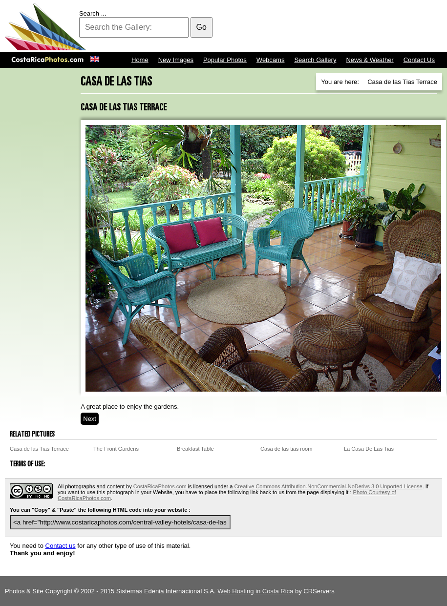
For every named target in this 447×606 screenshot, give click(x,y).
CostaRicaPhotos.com (160, 486)
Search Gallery (315, 59)
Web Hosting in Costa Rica (255, 591)
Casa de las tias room (286, 449)
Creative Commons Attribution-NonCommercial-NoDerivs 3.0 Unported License (328, 486)
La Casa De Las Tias (369, 449)
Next (89, 418)
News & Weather (369, 59)
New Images (175, 59)
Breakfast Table (195, 449)
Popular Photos (225, 59)
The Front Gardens (116, 449)
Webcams (270, 59)
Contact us (60, 545)
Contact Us (419, 59)
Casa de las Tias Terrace (39, 449)
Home (140, 59)
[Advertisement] (264, 27)
